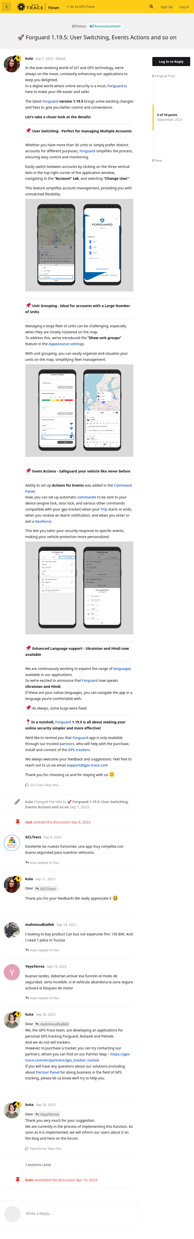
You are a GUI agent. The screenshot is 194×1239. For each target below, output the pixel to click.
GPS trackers (79, 749)
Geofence (43, 521)
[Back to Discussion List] (6, 6)
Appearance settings (66, 343)
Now (157, 160)
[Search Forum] (151, 6)
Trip (104, 509)
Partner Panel (47, 1072)
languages (122, 668)
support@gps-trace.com (87, 765)
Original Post (163, 76)
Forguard (115, 85)
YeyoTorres (49, 1114)
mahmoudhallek (54, 1024)
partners (66, 743)
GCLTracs (48, 888)
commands (86, 497)
